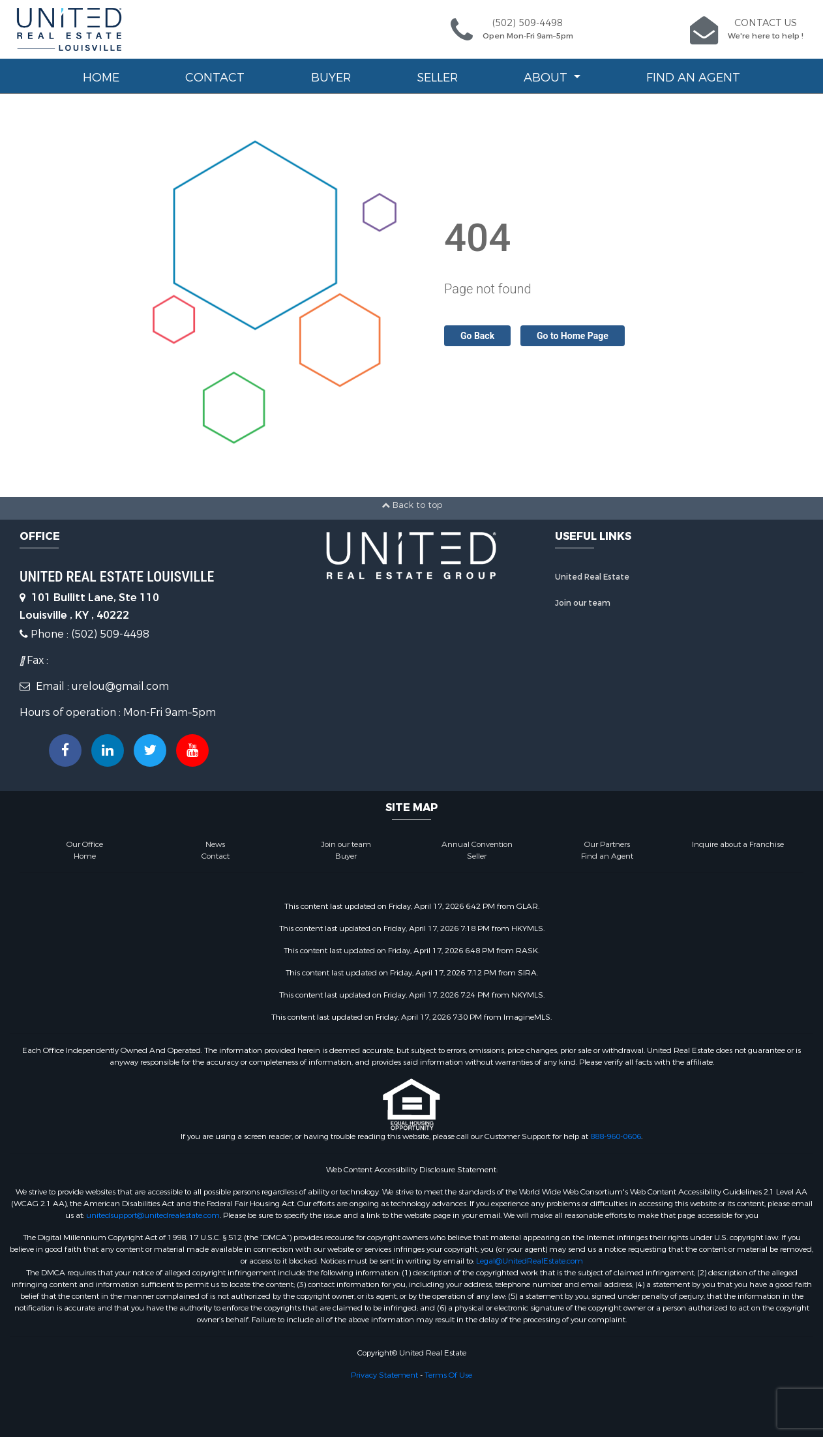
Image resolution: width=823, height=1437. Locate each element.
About (547, 77)
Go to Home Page (572, 336)
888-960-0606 (615, 1136)
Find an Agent (693, 77)
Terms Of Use (448, 1375)
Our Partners (607, 844)
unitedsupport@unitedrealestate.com (153, 1215)
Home (101, 77)
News (215, 844)
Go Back (477, 336)
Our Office (85, 844)
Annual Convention (477, 844)
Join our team (582, 603)
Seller (437, 77)
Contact (215, 77)
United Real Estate (592, 577)
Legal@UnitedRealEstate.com (529, 1261)
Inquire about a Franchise (738, 844)
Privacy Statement (384, 1375)
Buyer (331, 77)
